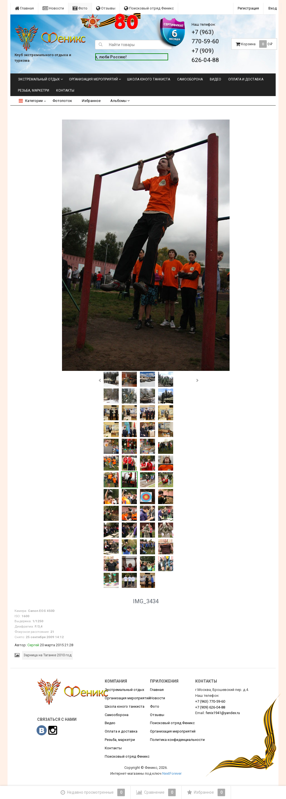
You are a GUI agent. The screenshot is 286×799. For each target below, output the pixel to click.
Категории (31, 101)
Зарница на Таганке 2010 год (47, 655)
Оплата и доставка (245, 79)
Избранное (91, 101)
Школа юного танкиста (148, 79)
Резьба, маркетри (33, 90)
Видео (215, 79)
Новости (53, 8)
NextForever (172, 773)
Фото (80, 8)
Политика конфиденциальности (177, 740)
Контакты (65, 90)
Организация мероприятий (93, 79)
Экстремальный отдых (39, 79)
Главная (24, 8)
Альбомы (120, 101)
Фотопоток (62, 101)
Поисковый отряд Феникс (149, 8)
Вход (272, 8)
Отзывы (105, 8)
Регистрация (248, 8)
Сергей (33, 645)
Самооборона (190, 79)
